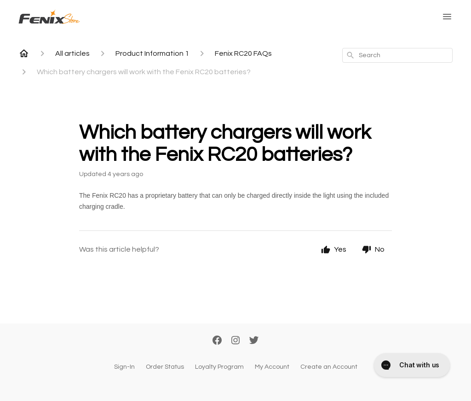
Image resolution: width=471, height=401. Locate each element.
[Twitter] (253, 341)
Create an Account (328, 367)
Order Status (165, 367)
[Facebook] (217, 341)
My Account (272, 367)
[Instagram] (235, 341)
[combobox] (397, 55)
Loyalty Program (219, 367)
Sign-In (124, 367)
